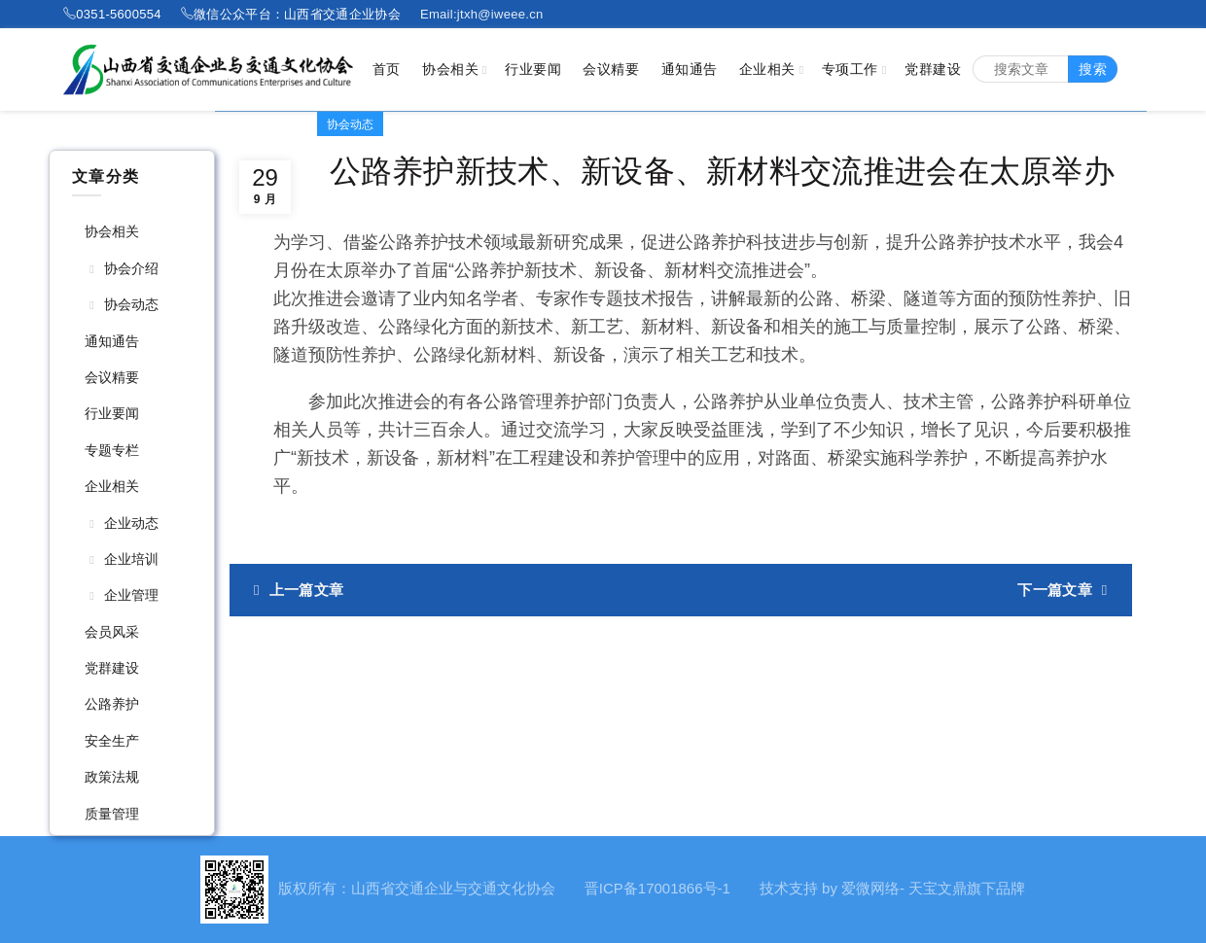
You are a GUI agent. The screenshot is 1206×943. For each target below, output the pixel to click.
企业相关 (767, 69)
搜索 (1093, 69)
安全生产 (112, 741)
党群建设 (932, 69)
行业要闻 (533, 69)
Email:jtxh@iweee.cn (482, 14)
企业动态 (131, 523)
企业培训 (131, 559)
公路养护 (112, 704)
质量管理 (112, 813)
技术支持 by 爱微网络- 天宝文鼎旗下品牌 (892, 888)
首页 (386, 69)
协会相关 (450, 69)
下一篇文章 (1054, 589)
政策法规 (112, 777)
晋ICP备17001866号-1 (657, 888)
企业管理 (131, 595)
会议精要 (611, 69)
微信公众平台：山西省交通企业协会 (297, 14)
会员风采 (112, 632)
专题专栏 (112, 450)
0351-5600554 (118, 14)
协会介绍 (131, 268)
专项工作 (850, 69)
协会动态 (131, 304)
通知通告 (689, 69)
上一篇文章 (306, 589)
